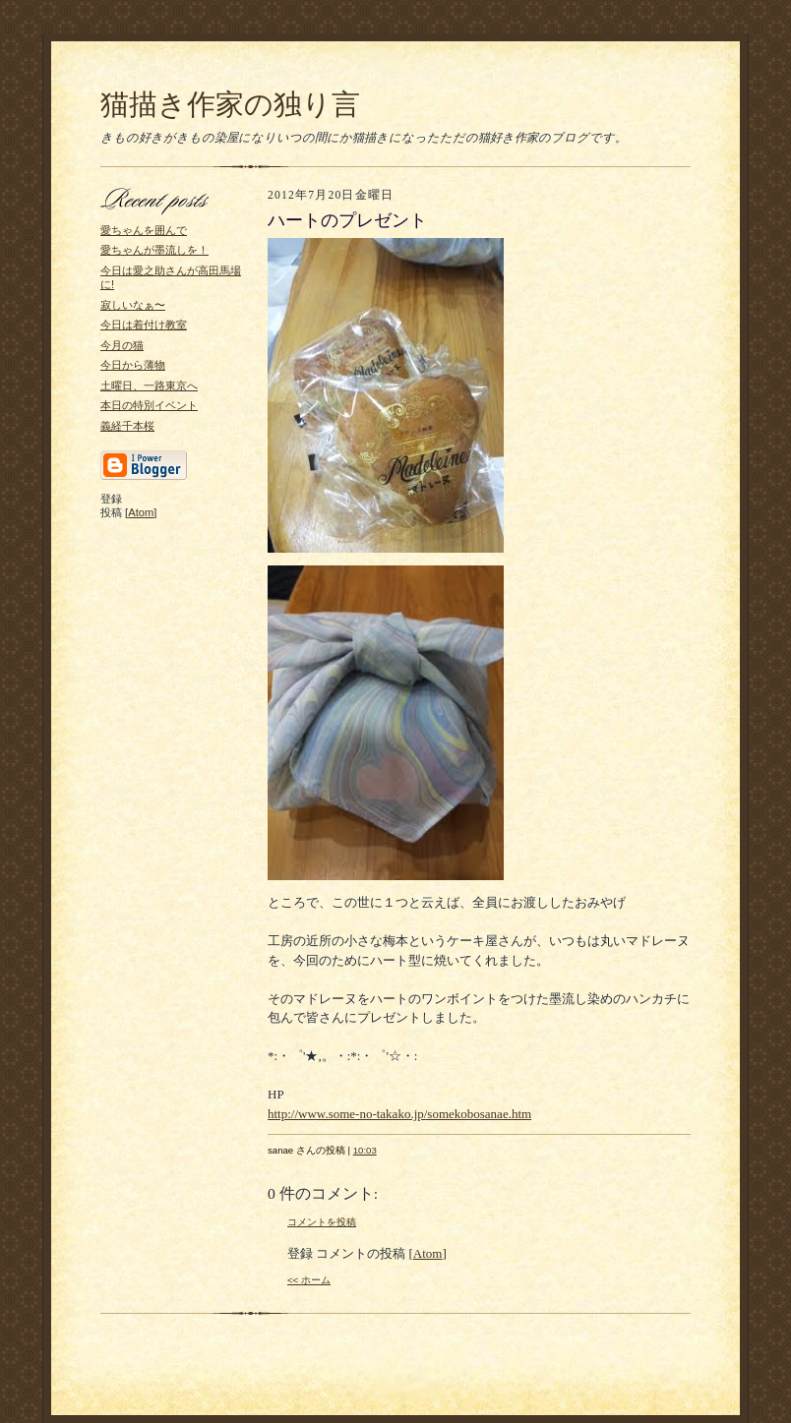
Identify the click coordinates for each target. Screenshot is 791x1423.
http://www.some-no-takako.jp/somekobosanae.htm (399, 1113)
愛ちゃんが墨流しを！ (154, 250)
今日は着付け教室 (143, 324)
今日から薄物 (132, 365)
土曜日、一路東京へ (149, 385)
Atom (140, 512)
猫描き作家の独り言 (230, 104)
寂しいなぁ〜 (132, 305)
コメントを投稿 (321, 1221)
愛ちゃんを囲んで (143, 230)
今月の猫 (122, 345)
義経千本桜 (127, 426)
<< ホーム (309, 1280)
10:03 (365, 1150)
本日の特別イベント (149, 405)
